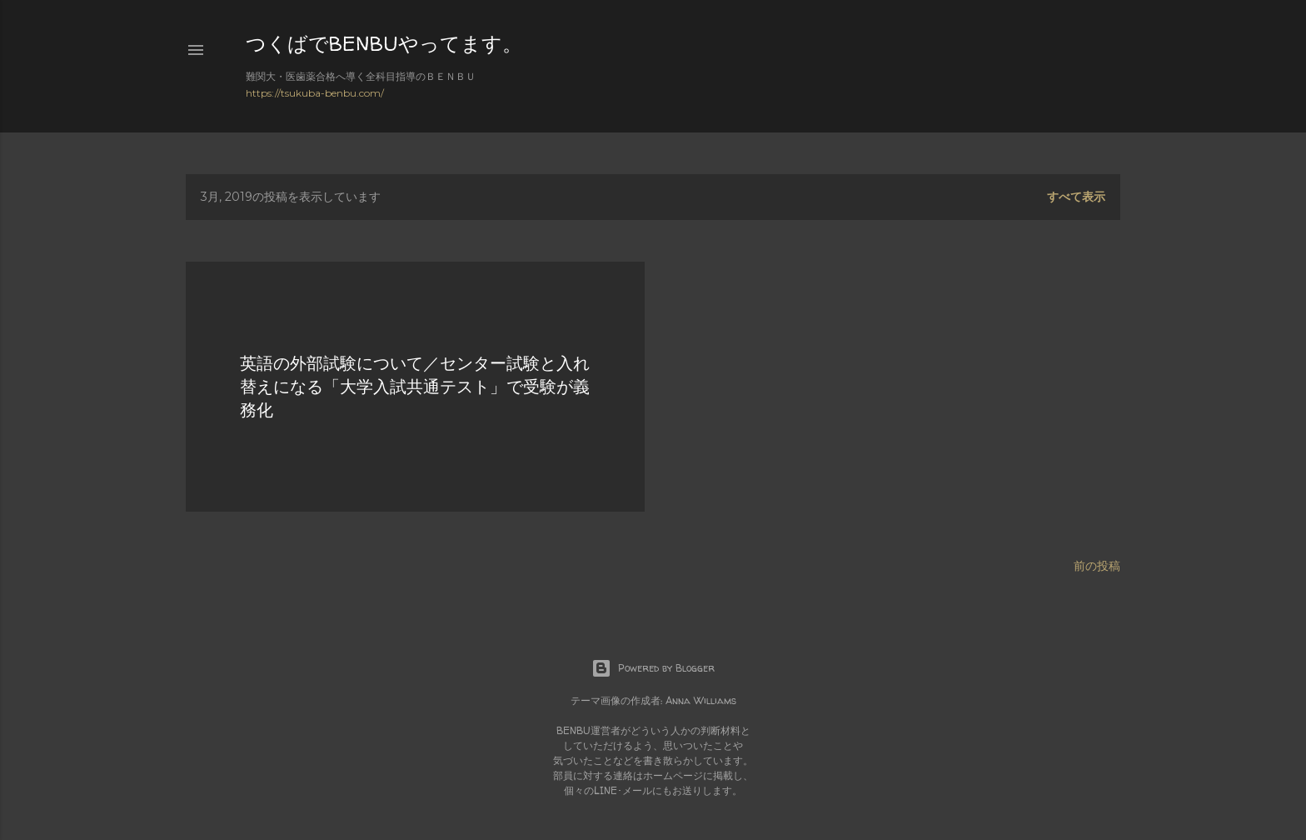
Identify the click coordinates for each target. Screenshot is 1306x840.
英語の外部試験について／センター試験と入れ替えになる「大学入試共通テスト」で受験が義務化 (415, 386)
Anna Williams (700, 700)
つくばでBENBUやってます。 (384, 44)
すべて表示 (1076, 196)
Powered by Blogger (653, 668)
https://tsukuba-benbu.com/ (315, 93)
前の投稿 (1097, 565)
